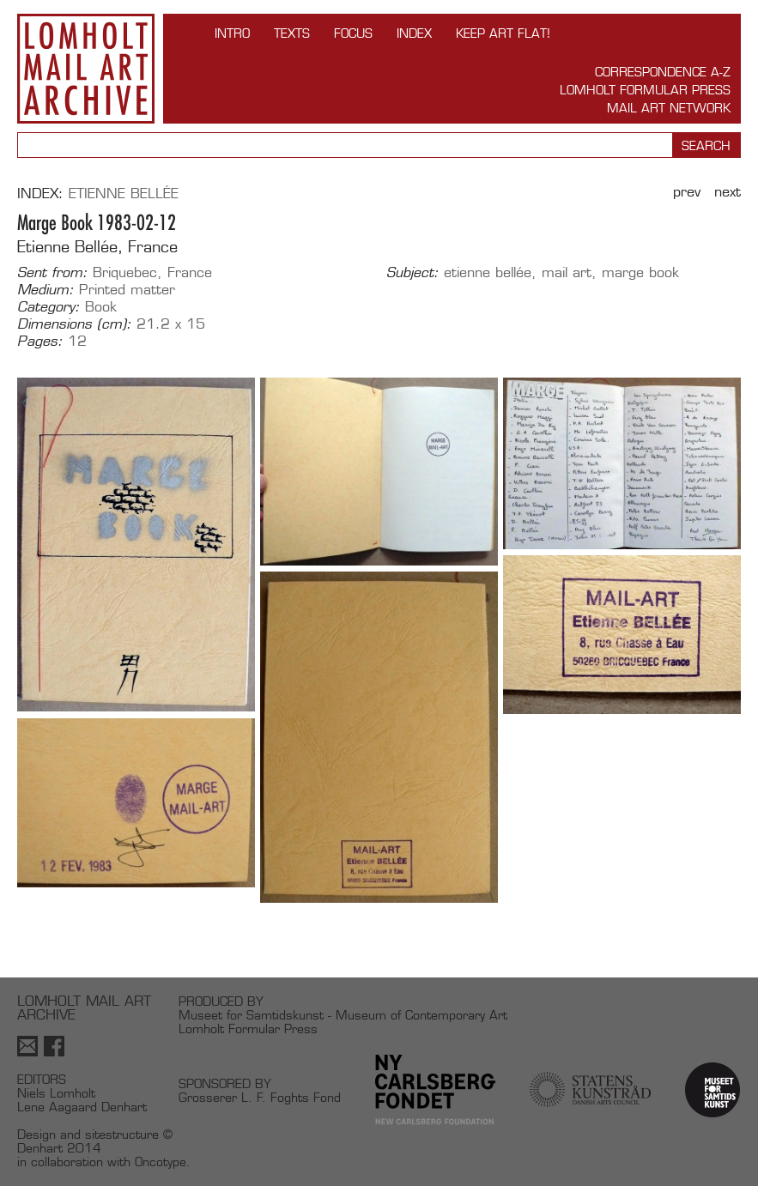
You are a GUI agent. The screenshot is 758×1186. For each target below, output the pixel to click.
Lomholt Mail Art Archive (86, 69)
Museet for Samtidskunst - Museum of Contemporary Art (343, 1014)
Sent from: (52, 272)
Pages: (40, 341)
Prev (686, 192)
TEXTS (292, 33)
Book (101, 307)
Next (727, 192)
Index (414, 33)
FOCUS (353, 33)
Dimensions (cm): (74, 324)
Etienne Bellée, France (97, 247)
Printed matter (127, 289)
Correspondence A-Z (663, 71)
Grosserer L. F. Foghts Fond (260, 1097)
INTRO (232, 33)
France (189, 272)
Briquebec (125, 272)
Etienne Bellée (124, 193)
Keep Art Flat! (503, 33)
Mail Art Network (669, 107)
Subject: (412, 272)
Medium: (45, 290)
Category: (48, 307)
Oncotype (160, 1161)
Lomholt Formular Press (645, 89)
